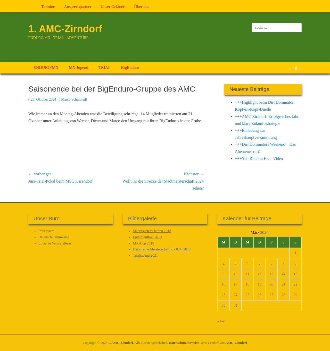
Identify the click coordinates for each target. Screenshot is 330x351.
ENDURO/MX (46, 67)
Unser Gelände (113, 6)
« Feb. (221, 321)
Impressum (46, 231)
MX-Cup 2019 (143, 243)
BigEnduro (130, 67)
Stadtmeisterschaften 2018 (152, 231)
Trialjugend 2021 (145, 255)
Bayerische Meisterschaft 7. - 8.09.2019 (162, 249)
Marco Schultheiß (74, 99)
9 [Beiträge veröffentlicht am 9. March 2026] (224, 274)
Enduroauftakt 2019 (147, 237)
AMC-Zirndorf (236, 343)
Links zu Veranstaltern (54, 243)
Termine (48, 6)
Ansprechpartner (78, 6)
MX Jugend (78, 67)
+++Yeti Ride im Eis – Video (259, 158)
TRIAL (104, 67)
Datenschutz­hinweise (53, 237)
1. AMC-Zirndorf (65, 28)
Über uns (141, 6)
